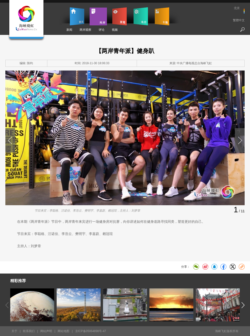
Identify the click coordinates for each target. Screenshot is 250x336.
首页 (77, 16)
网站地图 (63, 331)
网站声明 (46, 331)
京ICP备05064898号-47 (90, 331)
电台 (140, 16)
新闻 (69, 29)
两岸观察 (85, 29)
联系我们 (29, 331)
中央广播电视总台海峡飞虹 (194, 63)
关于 (14, 331)
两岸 (98, 16)
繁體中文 (239, 20)
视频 (115, 29)
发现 (119, 16)
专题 (162, 16)
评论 (101, 29)
